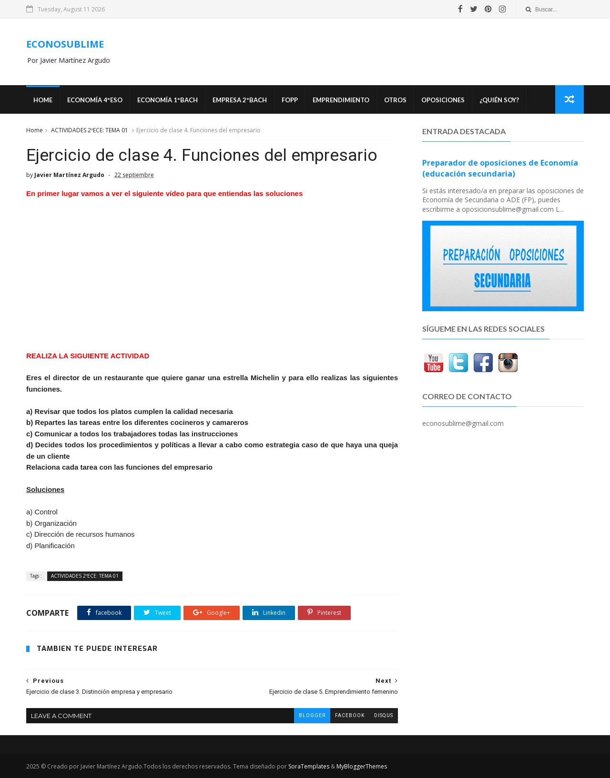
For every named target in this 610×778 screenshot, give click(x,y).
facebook (350, 715)
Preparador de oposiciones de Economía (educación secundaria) (500, 168)
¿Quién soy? (499, 100)
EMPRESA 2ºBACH (240, 100)
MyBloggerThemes (361, 766)
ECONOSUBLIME (65, 44)
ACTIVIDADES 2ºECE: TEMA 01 (89, 130)
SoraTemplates (308, 766)
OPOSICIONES (443, 100)
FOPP (290, 100)
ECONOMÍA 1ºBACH (167, 100)
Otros (395, 100)
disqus (383, 715)
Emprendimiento (341, 100)
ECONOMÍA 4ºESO (94, 100)
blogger (312, 715)
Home (42, 100)
